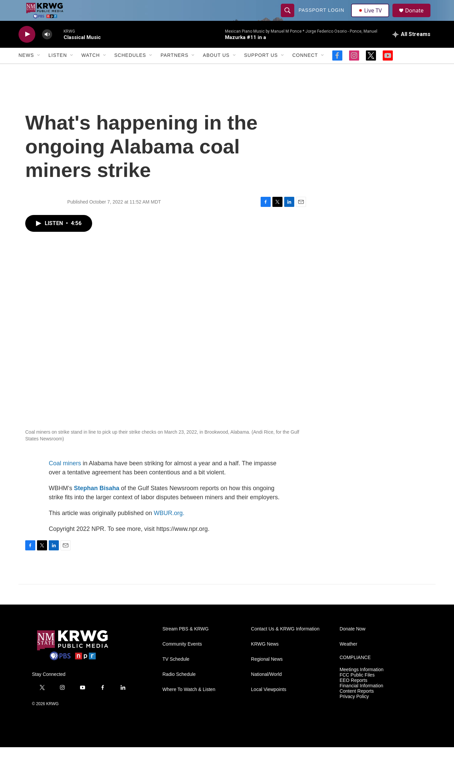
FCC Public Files (357, 689)
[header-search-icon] (288, 17)
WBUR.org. (169, 527)
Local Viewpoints (268, 704)
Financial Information (361, 700)
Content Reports (357, 706)
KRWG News (264, 658)
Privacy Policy (354, 711)
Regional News (266, 674)
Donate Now (353, 643)
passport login (322, 17)
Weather (348, 658)
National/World (266, 689)
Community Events (182, 658)
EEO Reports (353, 695)
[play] (27, 49)
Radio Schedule (179, 689)
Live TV (372, 17)
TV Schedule (175, 674)
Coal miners (65, 477)
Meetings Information (362, 684)
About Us (216, 70)
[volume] (47, 49)
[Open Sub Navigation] (39, 70)
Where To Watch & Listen (188, 704)
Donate (418, 17)
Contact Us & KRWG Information (285, 643)
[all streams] (411, 48)
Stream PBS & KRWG (185, 643)
